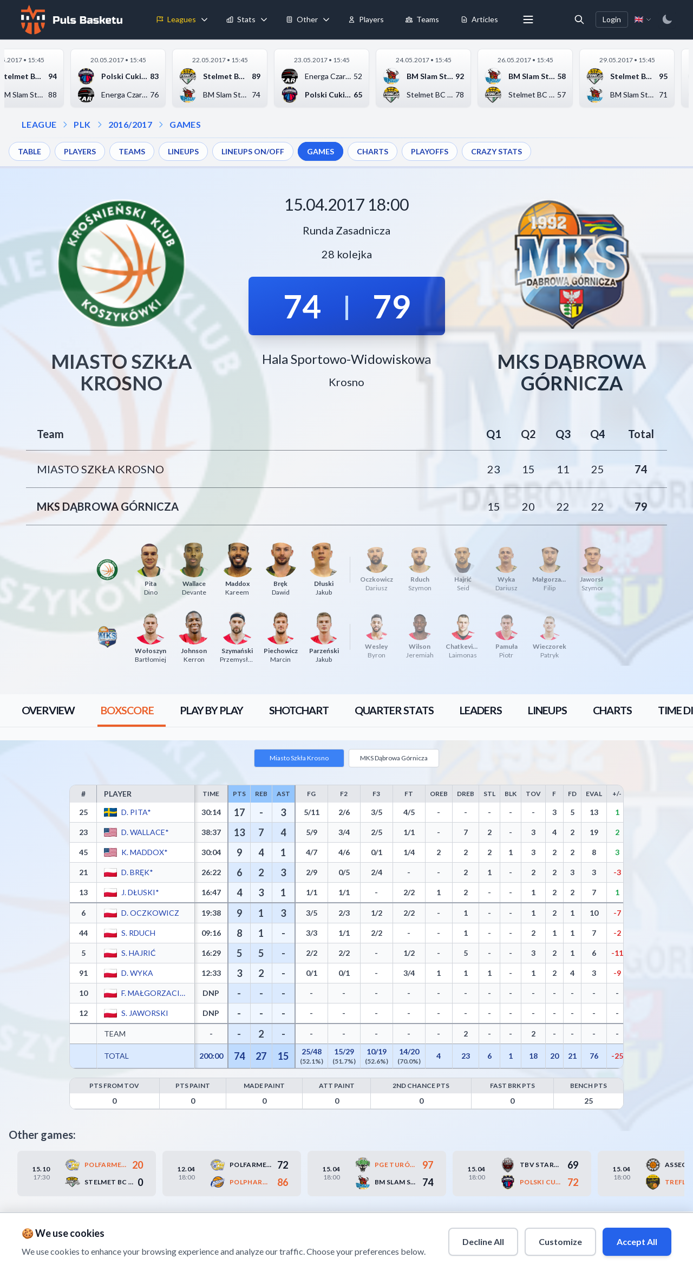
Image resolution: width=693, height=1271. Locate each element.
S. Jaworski (144, 1013)
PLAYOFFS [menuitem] (429, 151)
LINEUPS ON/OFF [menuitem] (252, 151)
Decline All (483, 1241)
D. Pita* (136, 812)
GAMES (185, 124)
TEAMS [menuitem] (132, 151)
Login (612, 19)
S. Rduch (138, 932)
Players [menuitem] (366, 19)
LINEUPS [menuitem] (183, 151)
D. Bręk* (137, 872)
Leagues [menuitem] (176, 19)
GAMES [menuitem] (320, 151)
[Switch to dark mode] (667, 19)
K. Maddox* (144, 852)
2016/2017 (130, 124)
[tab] (48, 710)
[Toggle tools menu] (326, 19)
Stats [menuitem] (241, 19)
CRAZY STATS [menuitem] (496, 151)
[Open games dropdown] (160, 124)
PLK (82, 124)
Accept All (637, 1241)
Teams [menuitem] (422, 19)
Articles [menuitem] (479, 19)
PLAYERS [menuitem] (80, 151)
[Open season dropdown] (99, 124)
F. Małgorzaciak (154, 993)
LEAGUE (39, 124)
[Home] (70, 19)
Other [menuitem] (302, 19)
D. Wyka (137, 972)
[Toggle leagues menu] (204, 19)
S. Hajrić (138, 952)
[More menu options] (528, 19)
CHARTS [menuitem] (372, 151)
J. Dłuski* (140, 892)
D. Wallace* (145, 832)
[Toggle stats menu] (264, 19)
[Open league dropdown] (65, 124)
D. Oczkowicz (150, 912)
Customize (560, 1241)
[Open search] (579, 19)
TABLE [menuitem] (29, 151)
